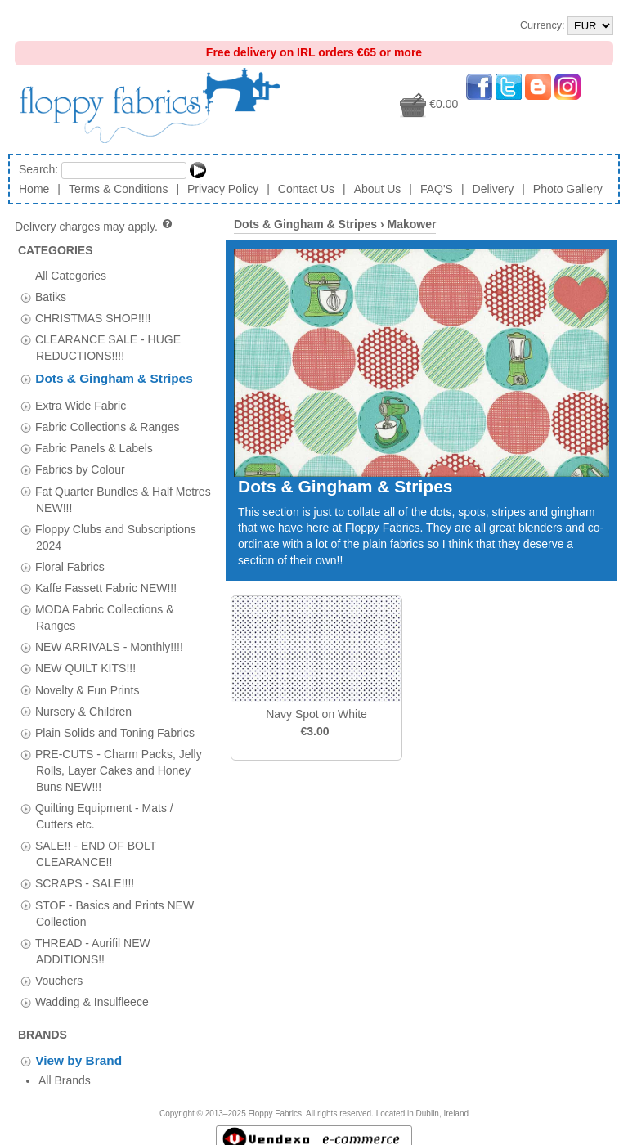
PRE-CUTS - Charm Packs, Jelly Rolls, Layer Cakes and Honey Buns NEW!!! (118, 765)
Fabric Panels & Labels (94, 443)
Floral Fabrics (70, 561)
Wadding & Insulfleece (92, 997)
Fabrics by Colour (80, 464)
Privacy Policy (222, 188)
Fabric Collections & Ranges (107, 422)
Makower (411, 224)
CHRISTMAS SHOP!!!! (93, 317)
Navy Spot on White (316, 714)
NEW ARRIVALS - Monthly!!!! (109, 642)
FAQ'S (436, 188)
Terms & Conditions (118, 188)
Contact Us (306, 188)
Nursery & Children (83, 706)
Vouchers (59, 975)
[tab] (26, 297)
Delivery (493, 188)
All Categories (70, 274)
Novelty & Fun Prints (87, 685)
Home (34, 188)
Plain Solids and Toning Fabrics (115, 727)
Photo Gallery (568, 188)
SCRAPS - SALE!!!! (84, 878)
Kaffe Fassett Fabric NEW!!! (106, 583)
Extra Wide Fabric (80, 400)
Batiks (50, 296)
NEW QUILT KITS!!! (85, 663)
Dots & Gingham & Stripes (113, 378)
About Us (377, 188)
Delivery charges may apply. (94, 226)
